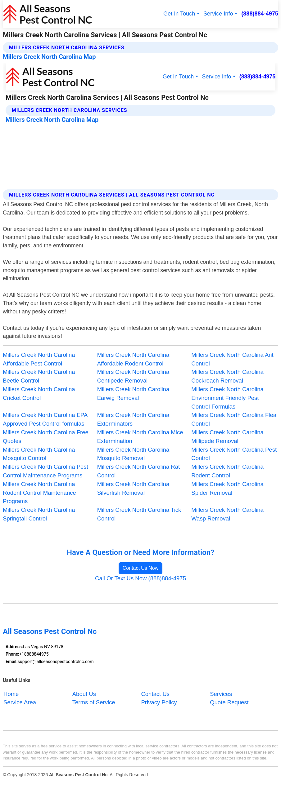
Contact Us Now (141, 568)
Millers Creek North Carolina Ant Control (232, 359)
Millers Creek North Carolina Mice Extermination (140, 436)
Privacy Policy (159, 702)
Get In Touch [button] (179, 14)
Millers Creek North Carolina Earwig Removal (133, 393)
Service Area (19, 702)
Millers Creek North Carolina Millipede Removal (227, 436)
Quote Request (229, 702)
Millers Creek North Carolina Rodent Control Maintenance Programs (39, 493)
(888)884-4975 (259, 14)
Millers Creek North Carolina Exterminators (133, 419)
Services (221, 694)
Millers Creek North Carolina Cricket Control (39, 393)
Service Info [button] (218, 14)
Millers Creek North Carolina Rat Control (138, 471)
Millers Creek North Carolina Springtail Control (39, 514)
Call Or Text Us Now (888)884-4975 (140, 578)
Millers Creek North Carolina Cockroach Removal (227, 376)
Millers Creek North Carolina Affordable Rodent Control (133, 359)
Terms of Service (93, 702)
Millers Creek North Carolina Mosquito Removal (133, 454)
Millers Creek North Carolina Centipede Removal (133, 376)
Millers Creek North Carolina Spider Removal (227, 488)
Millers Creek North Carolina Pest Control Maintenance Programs (45, 471)
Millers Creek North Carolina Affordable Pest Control (39, 359)
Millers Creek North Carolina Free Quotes (45, 436)
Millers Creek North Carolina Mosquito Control (39, 454)
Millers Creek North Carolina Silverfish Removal (133, 488)
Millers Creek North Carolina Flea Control (233, 419)
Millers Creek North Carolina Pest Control (234, 454)
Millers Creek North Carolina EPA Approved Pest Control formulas (45, 419)
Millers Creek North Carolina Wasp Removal (227, 514)
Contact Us (155, 694)
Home (11, 694)
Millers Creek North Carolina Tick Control (139, 514)
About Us (84, 694)
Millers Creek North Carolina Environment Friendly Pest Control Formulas (227, 398)
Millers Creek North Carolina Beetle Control (39, 376)
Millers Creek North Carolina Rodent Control (227, 471)
